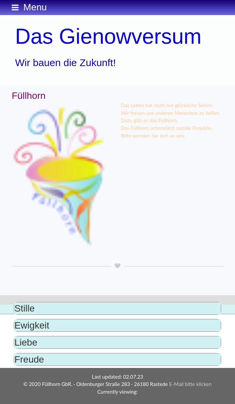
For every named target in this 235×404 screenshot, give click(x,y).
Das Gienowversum (108, 36)
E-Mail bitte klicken (190, 384)
